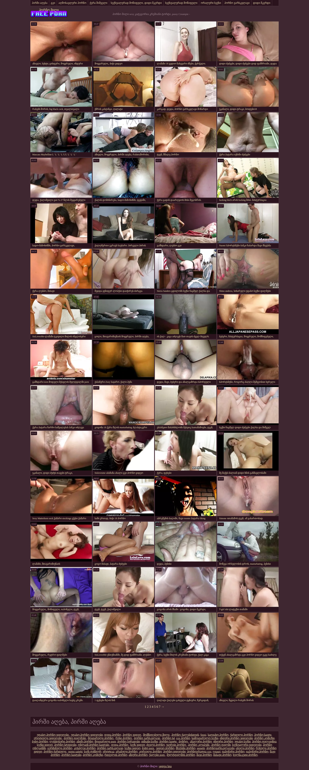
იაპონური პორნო (233, 751)
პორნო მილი (49, 10)
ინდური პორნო (223, 741)
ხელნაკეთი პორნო (245, 754)
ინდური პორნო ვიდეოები (236, 738)
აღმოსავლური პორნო (72, 2)
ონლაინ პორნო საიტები (94, 744)
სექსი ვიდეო (45, 744)
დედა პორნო (112, 734)
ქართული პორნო (241, 734)
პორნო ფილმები (75, 738)
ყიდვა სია (165, 766)
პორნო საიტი (263, 734)
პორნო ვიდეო (132, 734)
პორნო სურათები (128, 741)
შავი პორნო (204, 754)
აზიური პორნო (138, 754)
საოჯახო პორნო (218, 734)
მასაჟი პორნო (222, 754)
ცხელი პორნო (245, 748)
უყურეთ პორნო (176, 744)
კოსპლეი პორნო (85, 748)
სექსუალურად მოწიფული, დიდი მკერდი (136, 2)
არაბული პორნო (127, 751)
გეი (53, 2)
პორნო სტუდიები (65, 744)
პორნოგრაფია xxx (199, 751)
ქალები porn (157, 754)
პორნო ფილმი (221, 744)
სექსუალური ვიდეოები (247, 744)
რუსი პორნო (123, 738)
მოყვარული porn (105, 741)
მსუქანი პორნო (185, 748)
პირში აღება (39, 2)
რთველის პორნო (115, 754)
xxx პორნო (183, 738)
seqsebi (201, 748)
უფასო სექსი (243, 741)
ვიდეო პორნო (165, 748)
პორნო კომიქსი (264, 738)
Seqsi (203, 734)
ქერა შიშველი (98, 2)
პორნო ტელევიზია (264, 741)
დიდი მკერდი (261, 2)
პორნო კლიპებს (199, 744)
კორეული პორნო (150, 751)
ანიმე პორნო (84, 741)
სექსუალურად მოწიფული (181, 2)
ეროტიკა (108, 751)
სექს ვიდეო (137, 744)
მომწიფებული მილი (156, 734)
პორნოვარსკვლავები (220, 748)
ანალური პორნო (201, 741)
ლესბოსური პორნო (62, 741)
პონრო (184, 741)
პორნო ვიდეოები (174, 751)
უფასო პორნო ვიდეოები (53, 734)
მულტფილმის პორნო (181, 754)
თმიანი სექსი (149, 741)
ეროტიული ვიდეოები (48, 738)
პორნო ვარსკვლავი (236, 2)
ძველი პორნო (155, 744)
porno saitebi (75, 751)
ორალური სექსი (211, 2)
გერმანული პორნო (59, 748)
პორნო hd (168, 738)
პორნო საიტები (71, 754)
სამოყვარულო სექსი (205, 738)
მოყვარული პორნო (101, 738)
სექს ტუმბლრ (92, 751)
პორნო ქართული (55, 751)
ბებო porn (148, 748)
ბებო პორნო (40, 741)
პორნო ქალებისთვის (185, 734)
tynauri (217, 751)
